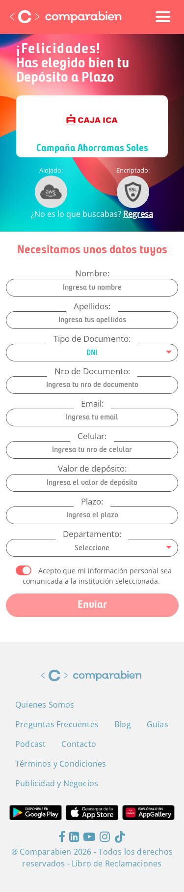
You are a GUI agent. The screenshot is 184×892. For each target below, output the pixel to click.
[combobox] (92, 352)
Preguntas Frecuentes (57, 724)
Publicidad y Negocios (56, 783)
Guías (157, 724)
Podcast (30, 744)
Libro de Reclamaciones (116, 863)
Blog (122, 724)
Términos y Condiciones (60, 763)
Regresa (138, 213)
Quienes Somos (45, 704)
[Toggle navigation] (163, 16)
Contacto (78, 744)
